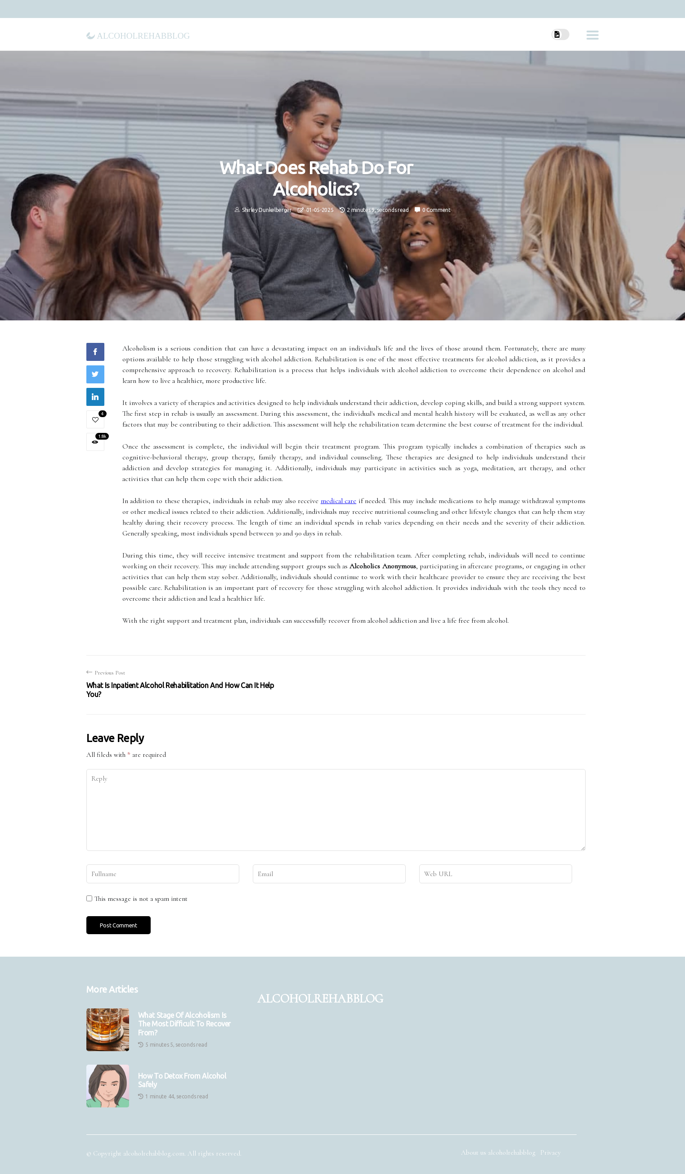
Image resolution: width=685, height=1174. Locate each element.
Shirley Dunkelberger (267, 210)
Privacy (550, 1152)
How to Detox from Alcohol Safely (182, 1080)
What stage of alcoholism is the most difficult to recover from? (184, 1023)
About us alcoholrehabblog (498, 1152)
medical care (338, 500)
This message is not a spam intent (141, 899)
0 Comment (436, 210)
